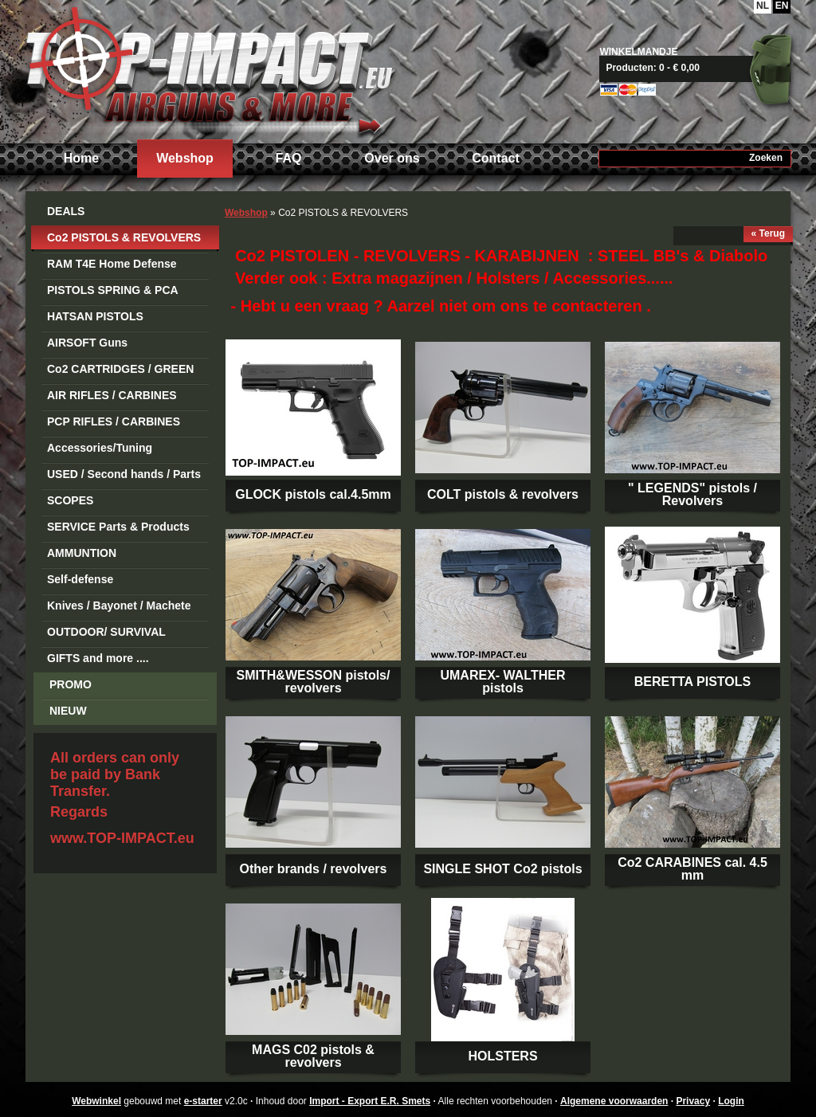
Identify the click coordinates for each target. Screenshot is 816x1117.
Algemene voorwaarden (614, 1101)
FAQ (289, 158)
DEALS (65, 211)
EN (782, 5)
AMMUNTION (81, 553)
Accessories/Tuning (99, 447)
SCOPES (70, 500)
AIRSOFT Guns (87, 342)
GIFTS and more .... (98, 658)
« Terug (768, 233)
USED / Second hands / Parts (124, 474)
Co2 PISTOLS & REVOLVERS (124, 237)
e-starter (203, 1101)
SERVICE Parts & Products (118, 526)
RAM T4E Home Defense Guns (112, 266)
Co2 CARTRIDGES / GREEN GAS (120, 372)
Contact (496, 158)
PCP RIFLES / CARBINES (113, 421)
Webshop (185, 158)
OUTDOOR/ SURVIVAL (106, 631)
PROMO (70, 684)
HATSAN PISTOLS (95, 316)
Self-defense (80, 579)
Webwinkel (96, 1101)
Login (731, 1101)
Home (81, 158)
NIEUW (68, 710)
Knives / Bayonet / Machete (119, 605)
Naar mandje (700, 68)
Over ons (391, 158)
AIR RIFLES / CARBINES (112, 395)
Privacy (693, 1101)
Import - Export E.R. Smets (209, 69)
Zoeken (766, 157)
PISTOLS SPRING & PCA (112, 290)
